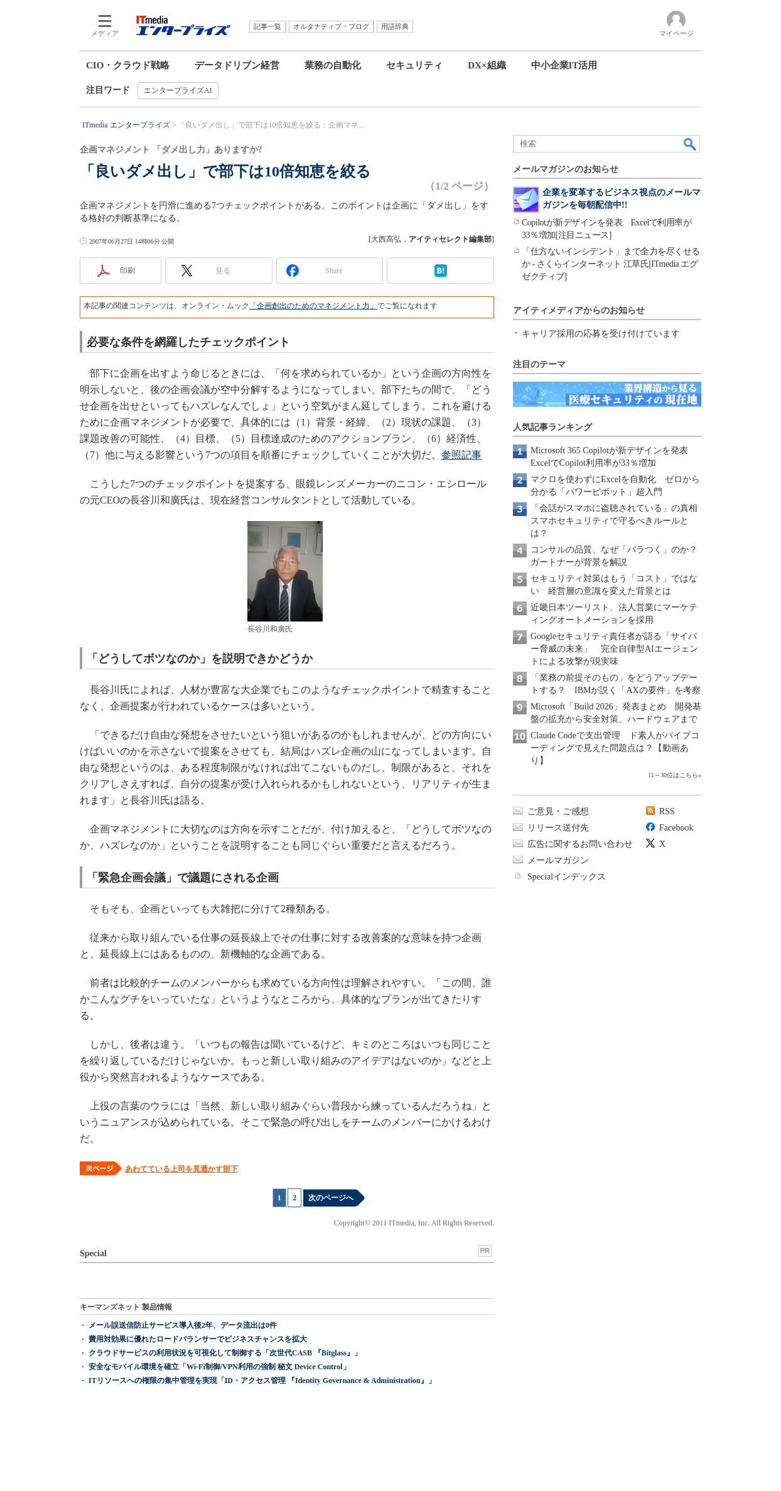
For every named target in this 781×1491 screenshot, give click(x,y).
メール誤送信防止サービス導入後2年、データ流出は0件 (183, 1325)
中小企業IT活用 (564, 65)
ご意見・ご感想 (558, 811)
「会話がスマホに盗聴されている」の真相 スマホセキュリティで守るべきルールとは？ (618, 520)
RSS (667, 811)
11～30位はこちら (673, 775)
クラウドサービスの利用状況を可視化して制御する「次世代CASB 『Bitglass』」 (225, 1352)
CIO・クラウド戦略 (128, 65)
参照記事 (461, 454)
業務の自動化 (332, 65)
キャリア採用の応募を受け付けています (601, 333)
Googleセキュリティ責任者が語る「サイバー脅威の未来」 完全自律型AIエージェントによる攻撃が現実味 (614, 649)
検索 (690, 144)
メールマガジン (558, 860)
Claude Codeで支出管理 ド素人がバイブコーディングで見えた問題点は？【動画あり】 (615, 748)
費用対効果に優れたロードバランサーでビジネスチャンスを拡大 (198, 1339)
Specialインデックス (566, 876)
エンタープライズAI (178, 90)
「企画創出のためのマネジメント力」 (313, 305)
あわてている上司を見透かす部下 (181, 1169)
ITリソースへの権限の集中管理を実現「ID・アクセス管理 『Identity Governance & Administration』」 (262, 1380)
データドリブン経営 (237, 65)
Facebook (676, 827)
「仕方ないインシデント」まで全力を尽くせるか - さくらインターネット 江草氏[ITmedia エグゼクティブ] (611, 264)
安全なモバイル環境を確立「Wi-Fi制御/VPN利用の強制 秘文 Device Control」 (219, 1366)
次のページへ (330, 1197)
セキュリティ (414, 65)
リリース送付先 (558, 827)
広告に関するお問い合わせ (580, 844)
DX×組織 (486, 65)
